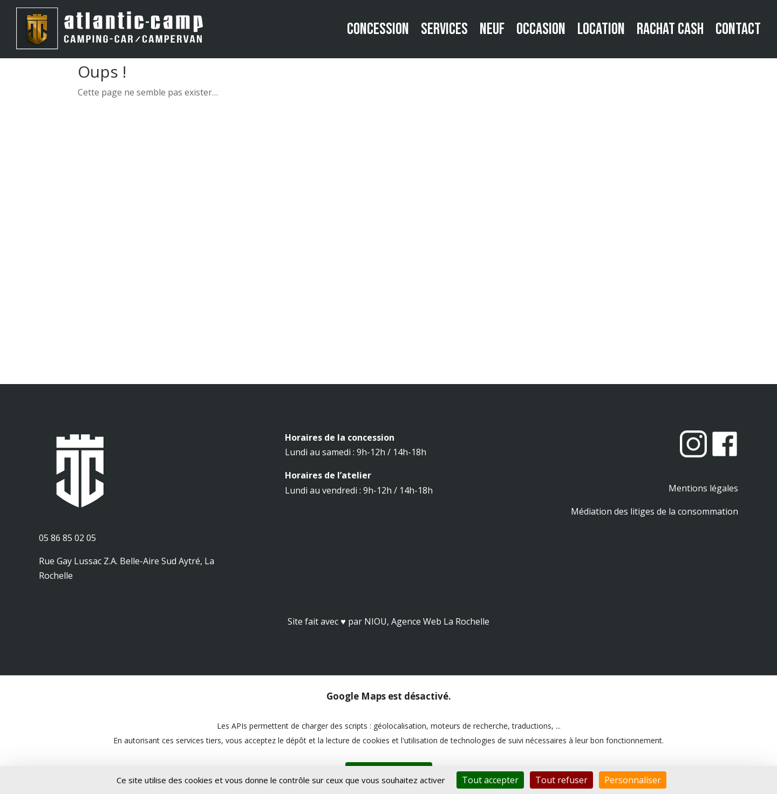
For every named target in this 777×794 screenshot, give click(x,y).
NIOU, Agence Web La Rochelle (426, 621)
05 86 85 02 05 (67, 538)
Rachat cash (670, 29)
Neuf (492, 29)
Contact (738, 29)
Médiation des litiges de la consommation (654, 511)
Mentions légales (703, 488)
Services (444, 29)
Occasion (540, 29)
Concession (378, 29)
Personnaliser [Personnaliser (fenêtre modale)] (632, 780)
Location (601, 29)
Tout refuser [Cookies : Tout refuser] (561, 780)
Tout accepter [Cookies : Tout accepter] (490, 780)
